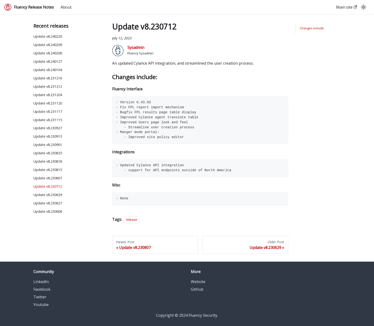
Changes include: (312, 28)
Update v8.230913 (47, 136)
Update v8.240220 (47, 36)
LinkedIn (41, 281)
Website (198, 281)
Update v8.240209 (47, 44)
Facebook (42, 289)
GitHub (197, 289)
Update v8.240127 (47, 61)
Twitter (40, 297)
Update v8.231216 (47, 78)
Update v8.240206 (47, 53)
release (131, 219)
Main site (346, 7)
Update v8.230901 (47, 144)
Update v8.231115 (47, 120)
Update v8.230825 (47, 153)
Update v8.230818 (47, 161)
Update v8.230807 (47, 178)
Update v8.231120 (47, 103)
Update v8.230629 (47, 194)
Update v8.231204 (47, 95)
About (66, 7)
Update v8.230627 (47, 203)
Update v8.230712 (47, 186)
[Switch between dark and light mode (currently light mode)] (363, 7)
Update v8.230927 (47, 128)
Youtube (41, 304)
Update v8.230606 (47, 211)
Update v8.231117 (47, 111)
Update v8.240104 (47, 69)
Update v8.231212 (47, 86)
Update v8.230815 (47, 169)
